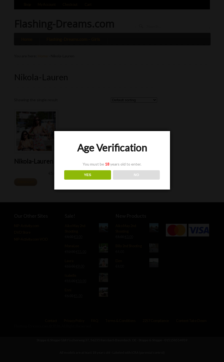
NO (136, 175)
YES (87, 175)
